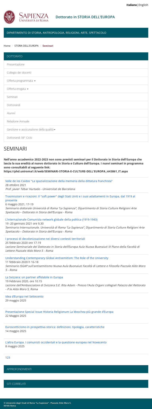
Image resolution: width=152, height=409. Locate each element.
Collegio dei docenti (19, 72)
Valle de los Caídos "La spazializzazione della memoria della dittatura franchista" (59, 181)
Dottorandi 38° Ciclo (19, 137)
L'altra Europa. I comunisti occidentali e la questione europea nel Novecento (55, 342)
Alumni (11, 113)
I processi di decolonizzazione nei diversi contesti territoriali (45, 239)
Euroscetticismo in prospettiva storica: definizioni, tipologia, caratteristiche (54, 327)
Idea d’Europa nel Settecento (24, 296)
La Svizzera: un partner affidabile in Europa (34, 277)
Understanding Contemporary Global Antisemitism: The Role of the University (56, 258)
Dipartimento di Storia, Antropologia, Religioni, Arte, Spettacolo (56, 33)
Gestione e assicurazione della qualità (31, 129)
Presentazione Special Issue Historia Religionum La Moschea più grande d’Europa (59, 312)
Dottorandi (13, 105)
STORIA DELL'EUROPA (26, 45)
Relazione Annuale (18, 121)
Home (7, 45)
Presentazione (16, 64)
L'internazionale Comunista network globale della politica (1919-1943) (51, 219)
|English (137, 5)
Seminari (12, 97)
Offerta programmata (21, 81)
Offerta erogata (17, 89)
